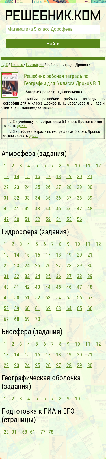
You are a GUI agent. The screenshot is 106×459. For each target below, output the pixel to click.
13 (6, 176)
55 (69, 219)
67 (6, 319)
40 (6, 208)
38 (79, 198)
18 (58, 176)
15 (27, 176)
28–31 (10, 432)
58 (6, 308)
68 (16, 319)
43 (37, 208)
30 (89, 187)
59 (16, 308)
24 (27, 187)
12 (98, 166)
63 (58, 308)
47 (79, 208)
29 (79, 187)
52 (37, 219)
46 (69, 208)
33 (27, 198)
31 (6, 198)
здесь (22, 125)
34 (37, 198)
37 (69, 198)
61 (37, 308)
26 (48, 187)
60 (27, 308)
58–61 (28, 432)
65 (79, 308)
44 (48, 208)
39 (89, 198)
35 (48, 198)
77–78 (46, 432)
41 (16, 208)
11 (87, 166)
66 (89, 308)
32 (16, 198)
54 (58, 219)
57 (89, 298)
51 (27, 219)
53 (48, 219)
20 (79, 176)
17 (48, 176)
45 (58, 208)
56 (79, 219)
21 (89, 176)
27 (58, 187)
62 (48, 308)
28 (69, 187)
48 (89, 208)
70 (37, 319)
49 (6, 219)
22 (6, 187)
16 (37, 176)
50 (16, 219)
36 (58, 198)
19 (69, 176)
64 (69, 308)
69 (27, 319)
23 (16, 187)
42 (27, 208)
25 (37, 187)
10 (77, 166)
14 (16, 176)
